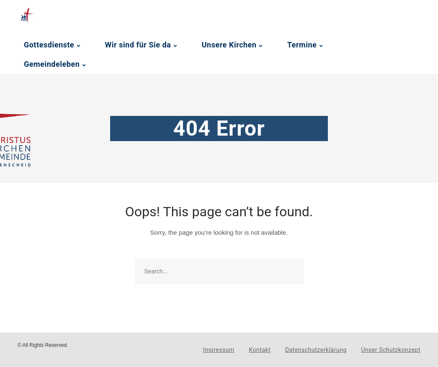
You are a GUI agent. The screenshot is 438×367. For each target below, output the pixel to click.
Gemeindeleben (52, 64)
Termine (302, 44)
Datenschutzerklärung (315, 349)
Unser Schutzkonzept (390, 349)
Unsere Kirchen (229, 44)
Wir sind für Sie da (138, 44)
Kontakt (260, 349)
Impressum (219, 349)
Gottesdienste (49, 44)
